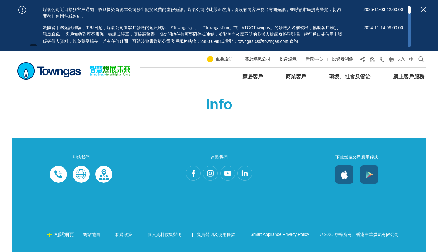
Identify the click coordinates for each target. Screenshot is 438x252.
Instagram (208, 174)
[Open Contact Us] (382, 60)
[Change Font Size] (401, 60)
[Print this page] (391, 60)
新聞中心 (314, 58)
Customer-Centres (104, 174)
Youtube (229, 174)
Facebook (188, 174)
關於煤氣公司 (257, 58)
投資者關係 (342, 58)
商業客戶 (296, 77)
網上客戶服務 (408, 77)
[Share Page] (362, 60)
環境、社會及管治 (349, 77)
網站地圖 (91, 234)
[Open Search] (421, 60)
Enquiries (81, 174)
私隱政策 (123, 234)
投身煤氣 (288, 58)
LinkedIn (250, 174)
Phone (59, 174)
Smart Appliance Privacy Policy (279, 234)
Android (369, 174)
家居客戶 (252, 77)
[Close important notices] (423, 9)
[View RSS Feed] (372, 60)
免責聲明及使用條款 (216, 234)
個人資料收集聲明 (165, 234)
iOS (344, 174)
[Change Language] (411, 60)
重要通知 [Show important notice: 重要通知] (224, 58)
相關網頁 (64, 234)
